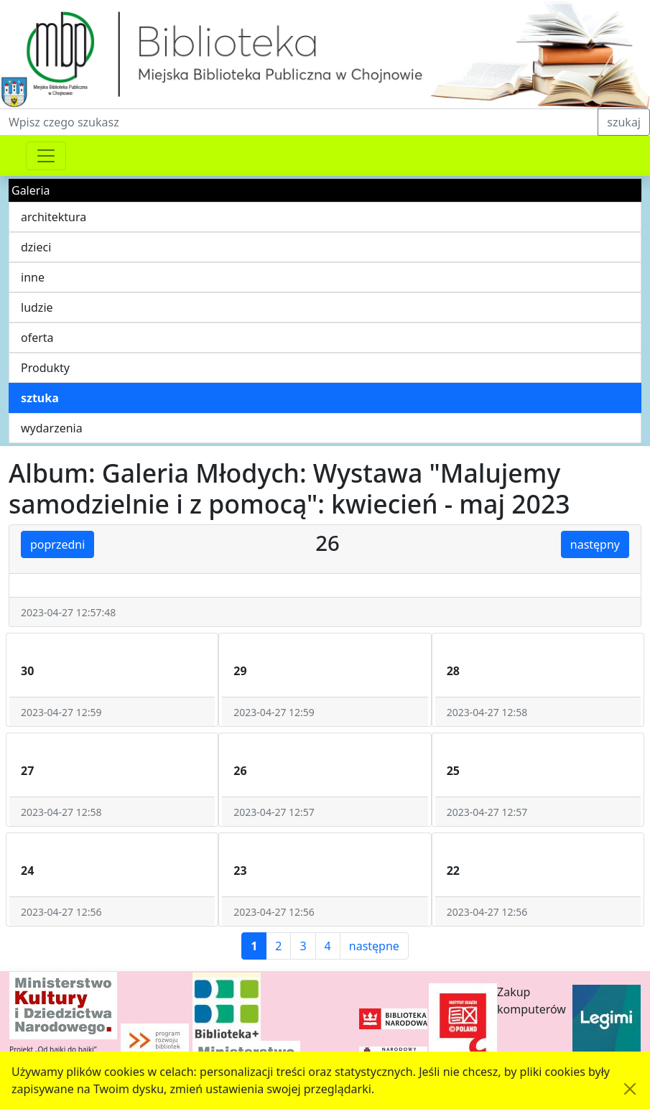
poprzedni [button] (57, 544)
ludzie (37, 307)
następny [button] (595, 544)
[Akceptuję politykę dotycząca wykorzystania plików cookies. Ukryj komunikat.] (630, 1089)
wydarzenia (52, 428)
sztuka (40, 398)
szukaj (624, 122)
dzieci (36, 247)
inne (33, 277)
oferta (37, 337)
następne (374, 946)
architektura (53, 217)
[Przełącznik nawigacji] (46, 155)
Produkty (45, 368)
